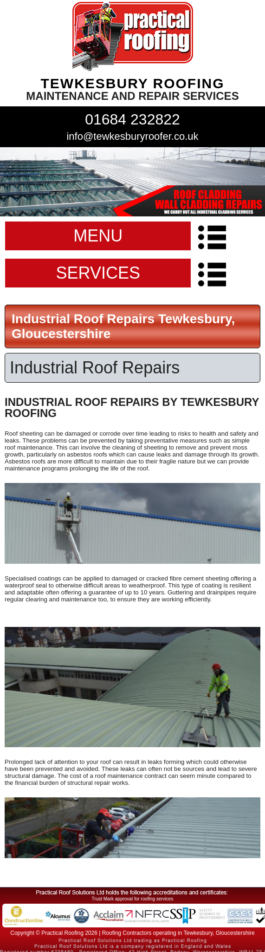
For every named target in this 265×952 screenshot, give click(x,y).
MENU (98, 235)
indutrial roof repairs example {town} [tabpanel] (132, 181)
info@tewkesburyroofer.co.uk (132, 136)
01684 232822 (132, 119)
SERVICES (98, 272)
